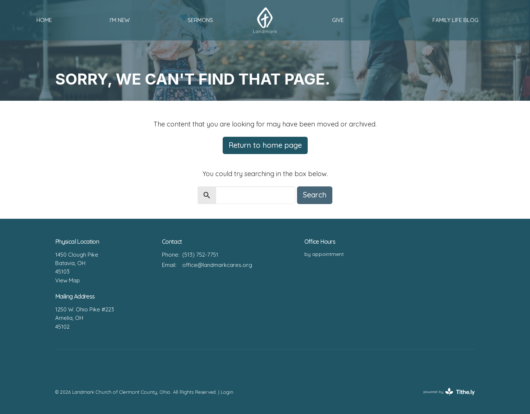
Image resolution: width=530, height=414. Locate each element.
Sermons (200, 20)
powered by (449, 392)
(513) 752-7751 (200, 254)
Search (314, 194)
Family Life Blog (455, 20)
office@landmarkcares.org (217, 264)
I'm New (120, 20)
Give (338, 20)
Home (44, 20)
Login (227, 392)
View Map (67, 280)
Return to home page (265, 145)
